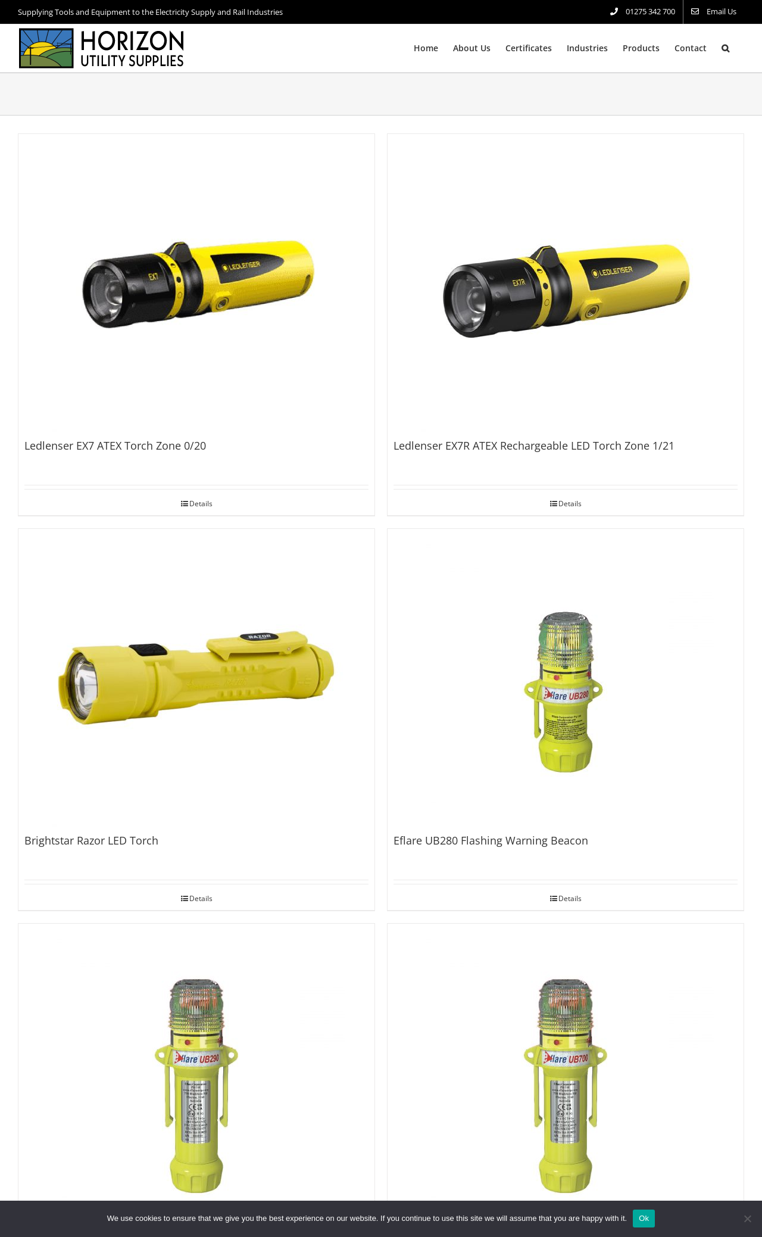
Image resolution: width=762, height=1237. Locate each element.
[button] (725, 48)
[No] (747, 1218)
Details (201, 503)
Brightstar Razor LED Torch (91, 840)
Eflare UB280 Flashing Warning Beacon (491, 840)
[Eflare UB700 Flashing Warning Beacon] (566, 1073)
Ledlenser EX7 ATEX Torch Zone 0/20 (115, 445)
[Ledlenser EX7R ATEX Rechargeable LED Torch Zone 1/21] (566, 283)
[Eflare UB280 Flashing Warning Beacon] (566, 678)
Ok (644, 1218)
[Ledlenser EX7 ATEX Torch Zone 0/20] (196, 283)
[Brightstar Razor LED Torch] (196, 678)
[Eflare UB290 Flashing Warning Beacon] (196, 1073)
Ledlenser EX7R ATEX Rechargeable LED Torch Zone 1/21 (534, 445)
